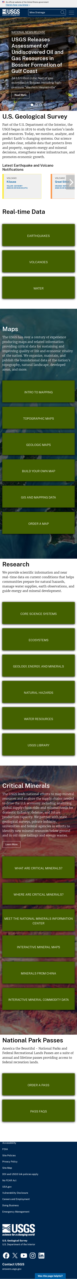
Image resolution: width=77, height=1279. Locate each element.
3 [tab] (40, 105)
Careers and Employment (16, 1199)
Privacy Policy (10, 1161)
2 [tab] (36, 105)
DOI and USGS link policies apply (20, 1174)
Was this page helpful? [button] (50, 1276)
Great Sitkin (62, 181)
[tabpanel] (38, 64)
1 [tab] (32, 105)
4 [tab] (45, 105)
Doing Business (10, 1205)
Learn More (11, 844)
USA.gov (7, 1187)
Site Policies (9, 1155)
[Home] (11, 15)
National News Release (28, 32)
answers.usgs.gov (11, 1269)
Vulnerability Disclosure (15, 1193)
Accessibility (9, 1143)
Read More (20, 95)
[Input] (47, 12)
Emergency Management (15, 1212)
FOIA (5, 1149)
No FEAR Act (9, 1180)
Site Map (7, 1168)
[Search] (63, 12)
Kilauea (11, 181)
